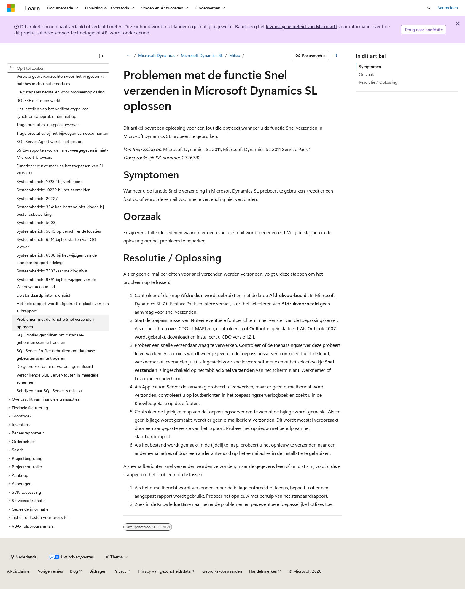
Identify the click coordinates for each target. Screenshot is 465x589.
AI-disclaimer (19, 571)
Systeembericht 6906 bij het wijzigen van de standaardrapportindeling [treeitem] (57, 258)
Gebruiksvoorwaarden (222, 571)
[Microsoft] (11, 8)
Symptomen (370, 66)
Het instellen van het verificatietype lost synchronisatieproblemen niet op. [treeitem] (52, 112)
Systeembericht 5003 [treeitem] (36, 222)
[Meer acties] (336, 55)
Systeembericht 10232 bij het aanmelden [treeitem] (53, 190)
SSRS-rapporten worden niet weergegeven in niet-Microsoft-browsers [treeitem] (62, 153)
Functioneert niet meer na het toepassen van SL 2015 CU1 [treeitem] (60, 169)
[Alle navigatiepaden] (128, 55)
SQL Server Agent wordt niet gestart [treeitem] (50, 141)
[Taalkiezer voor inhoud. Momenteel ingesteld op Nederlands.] (23, 557)
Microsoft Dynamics (156, 55)
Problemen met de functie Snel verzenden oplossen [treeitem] (55, 322)
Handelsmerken (263, 571)
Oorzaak (366, 74)
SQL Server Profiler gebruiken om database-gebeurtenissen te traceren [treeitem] (57, 354)
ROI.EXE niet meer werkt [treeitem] (38, 100)
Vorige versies (50, 571)
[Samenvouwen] (101, 55)
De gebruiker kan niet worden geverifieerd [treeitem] (55, 366)
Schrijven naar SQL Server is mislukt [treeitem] (49, 390)
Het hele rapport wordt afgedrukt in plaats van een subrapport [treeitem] (63, 307)
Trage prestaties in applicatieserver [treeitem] (48, 124)
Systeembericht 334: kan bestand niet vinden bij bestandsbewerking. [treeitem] (60, 210)
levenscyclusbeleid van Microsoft (301, 26)
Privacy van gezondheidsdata (164, 571)
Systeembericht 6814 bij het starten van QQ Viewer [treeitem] (56, 243)
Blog (74, 571)
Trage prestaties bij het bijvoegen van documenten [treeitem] (62, 133)
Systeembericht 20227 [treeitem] (37, 198)
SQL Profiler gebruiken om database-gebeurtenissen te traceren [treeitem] (50, 338)
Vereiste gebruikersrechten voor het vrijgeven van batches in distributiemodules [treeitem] (62, 79)
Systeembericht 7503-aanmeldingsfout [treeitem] (52, 271)
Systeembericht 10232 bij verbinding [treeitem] (50, 181)
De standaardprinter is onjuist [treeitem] (43, 295)
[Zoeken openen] (429, 8)
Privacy (120, 571)
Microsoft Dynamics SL (202, 55)
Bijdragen (98, 571)
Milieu (234, 55)
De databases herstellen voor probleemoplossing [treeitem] (61, 92)
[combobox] (58, 68)
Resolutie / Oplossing (378, 82)
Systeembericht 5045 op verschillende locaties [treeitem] (59, 231)
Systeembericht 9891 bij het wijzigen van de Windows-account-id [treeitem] (56, 283)
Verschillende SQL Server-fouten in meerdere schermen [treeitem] (57, 378)
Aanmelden (447, 7)
